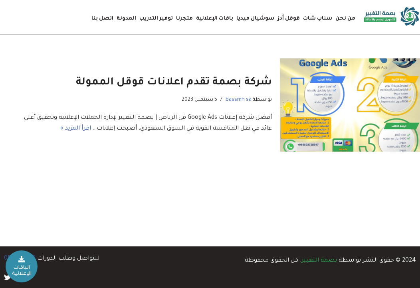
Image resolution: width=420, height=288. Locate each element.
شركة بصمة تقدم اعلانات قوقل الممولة (174, 82)
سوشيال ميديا (255, 19)
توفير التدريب (156, 19)
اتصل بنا (102, 19)
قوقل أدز (288, 19)
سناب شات (317, 19)
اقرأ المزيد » (75, 129)
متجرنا (184, 19)
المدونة (126, 19)
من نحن (345, 19)
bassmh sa (239, 100)
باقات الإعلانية (214, 19)
